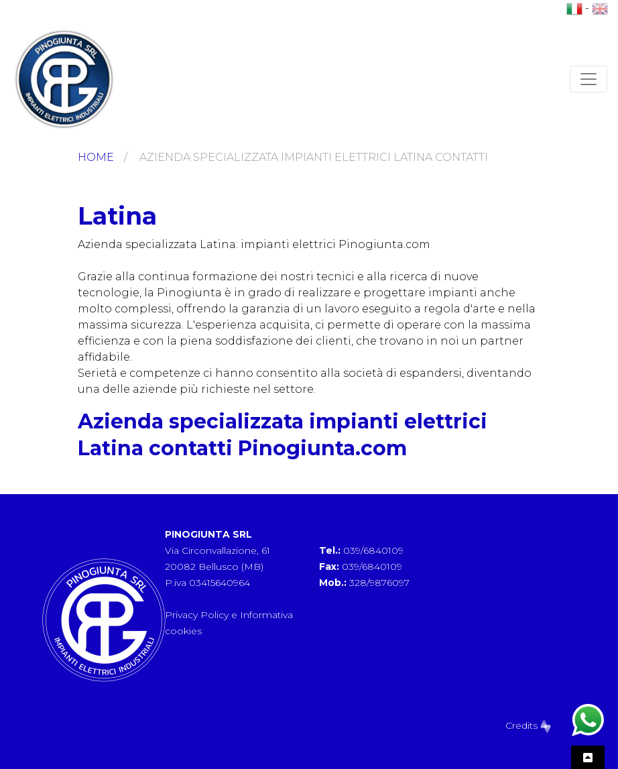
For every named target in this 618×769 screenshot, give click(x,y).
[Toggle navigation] (588, 79)
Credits (528, 725)
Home (96, 157)
